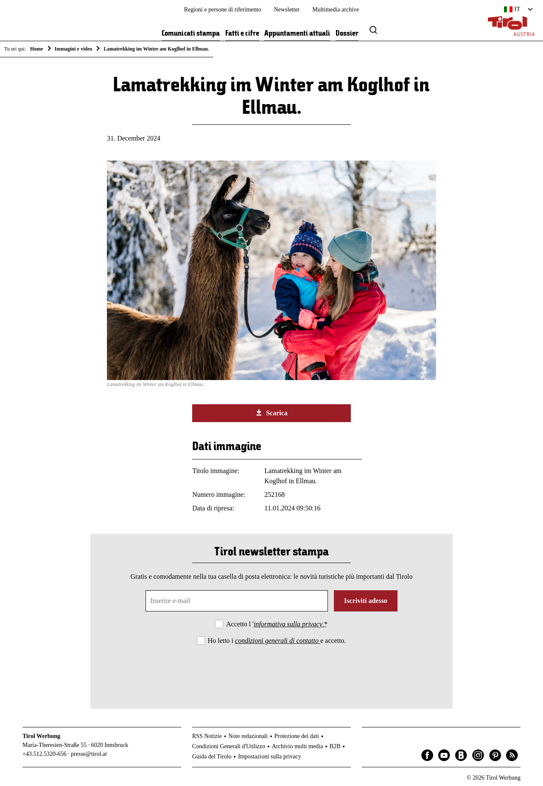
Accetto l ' (276, 624)
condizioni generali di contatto (277, 640)
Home (36, 49)
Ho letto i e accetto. (277, 640)
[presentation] (271, 669)
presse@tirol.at (89, 754)
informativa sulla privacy (289, 624)
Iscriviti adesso (365, 600)
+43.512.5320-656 (44, 754)
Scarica (271, 413)
